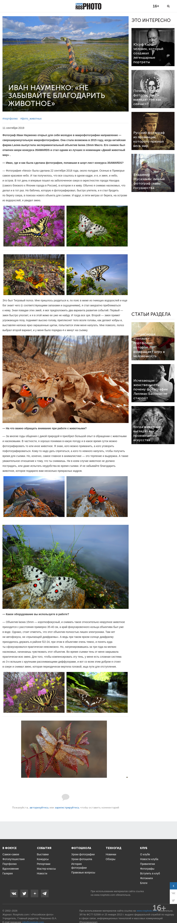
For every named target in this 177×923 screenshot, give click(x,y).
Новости (42, 873)
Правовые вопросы (83, 872)
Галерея (7, 873)
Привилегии (147, 863)
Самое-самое (10, 854)
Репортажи (43, 863)
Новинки (111, 854)
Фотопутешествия (13, 859)
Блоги (143, 882)
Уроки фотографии (83, 854)
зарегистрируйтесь (67, 807)
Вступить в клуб (150, 873)
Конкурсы (43, 859)
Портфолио (9, 863)
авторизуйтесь (39, 807)
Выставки (43, 854)
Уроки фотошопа (81, 859)
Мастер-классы (46, 868)
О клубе (145, 854)
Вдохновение (10, 868)
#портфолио (10, 118)
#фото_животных (31, 118)
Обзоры (110, 859)
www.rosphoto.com (104, 894)
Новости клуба (149, 859)
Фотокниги (146, 878)
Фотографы (147, 868)
